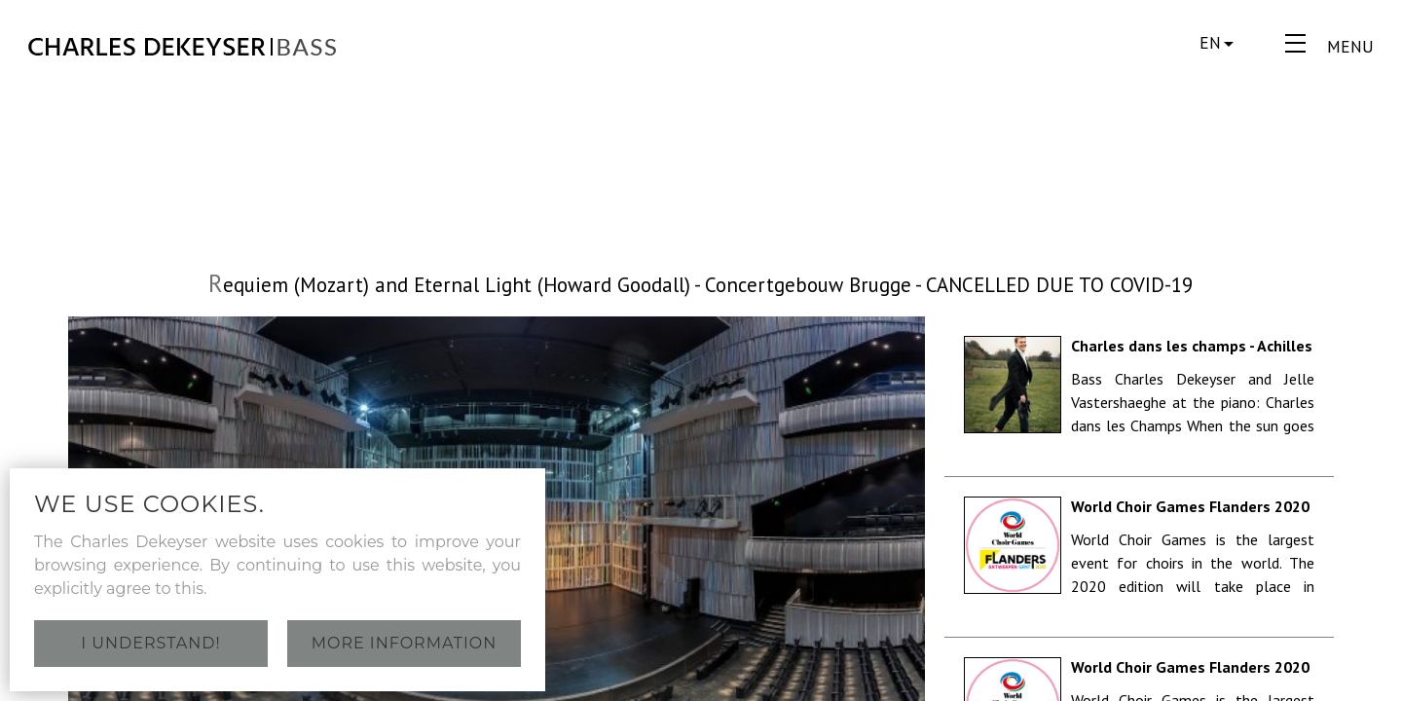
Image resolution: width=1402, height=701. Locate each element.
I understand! (150, 643)
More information (405, 643)
